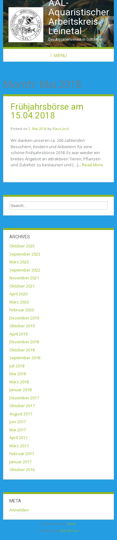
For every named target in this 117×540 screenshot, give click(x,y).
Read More (92, 165)
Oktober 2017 (22, 405)
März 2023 (19, 262)
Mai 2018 (17, 373)
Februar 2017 (21, 453)
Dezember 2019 (24, 318)
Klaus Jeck (60, 128)
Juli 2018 (16, 366)
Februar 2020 (21, 310)
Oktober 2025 (22, 246)
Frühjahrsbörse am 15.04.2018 (47, 111)
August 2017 (20, 414)
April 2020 (18, 294)
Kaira (71, 523)
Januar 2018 (20, 389)
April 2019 (18, 334)
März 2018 (19, 382)
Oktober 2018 (22, 350)
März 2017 (19, 446)
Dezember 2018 (24, 342)
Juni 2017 (17, 421)
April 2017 (18, 437)
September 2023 (24, 254)
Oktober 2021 (22, 286)
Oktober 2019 (22, 326)
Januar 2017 (20, 462)
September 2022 (24, 270)
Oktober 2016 (22, 469)
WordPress (69, 530)
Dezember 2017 (24, 398)
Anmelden (19, 510)
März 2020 (19, 302)
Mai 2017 (17, 430)
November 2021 (24, 278)
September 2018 (24, 358)
